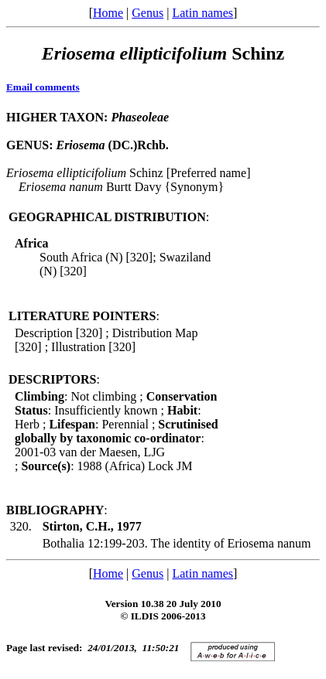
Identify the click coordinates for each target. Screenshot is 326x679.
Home (108, 12)
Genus (147, 12)
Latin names (202, 12)
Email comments (43, 87)
